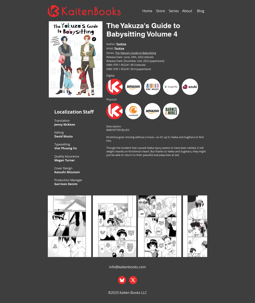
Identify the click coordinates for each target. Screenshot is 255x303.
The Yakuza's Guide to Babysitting (135, 53)
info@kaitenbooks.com (127, 267)
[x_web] (133, 280)
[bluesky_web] (122, 280)
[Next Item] (201, 226)
